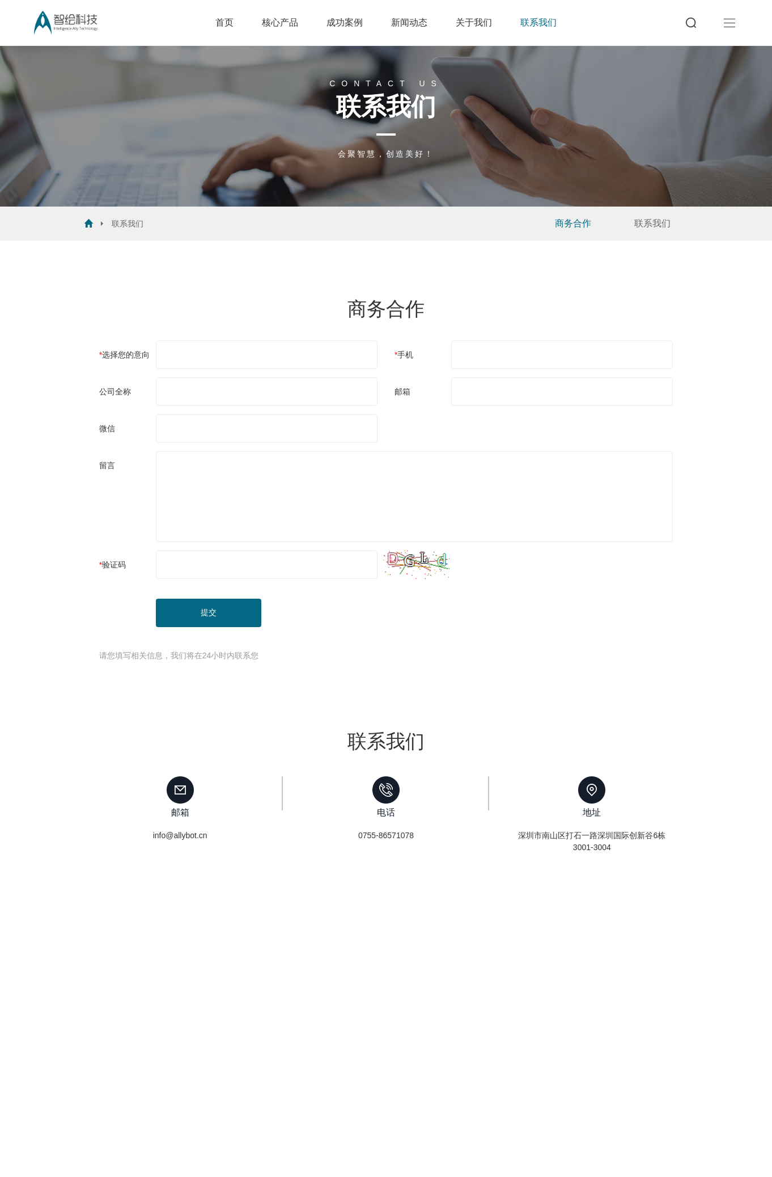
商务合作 (573, 223)
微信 (107, 428)
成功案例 (344, 22)
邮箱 (402, 391)
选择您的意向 (126, 354)
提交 (209, 612)
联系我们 (538, 22)
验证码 (114, 564)
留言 (107, 465)
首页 (224, 22)
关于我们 (474, 22)
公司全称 (115, 391)
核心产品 (280, 22)
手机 (405, 354)
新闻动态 (409, 22)
